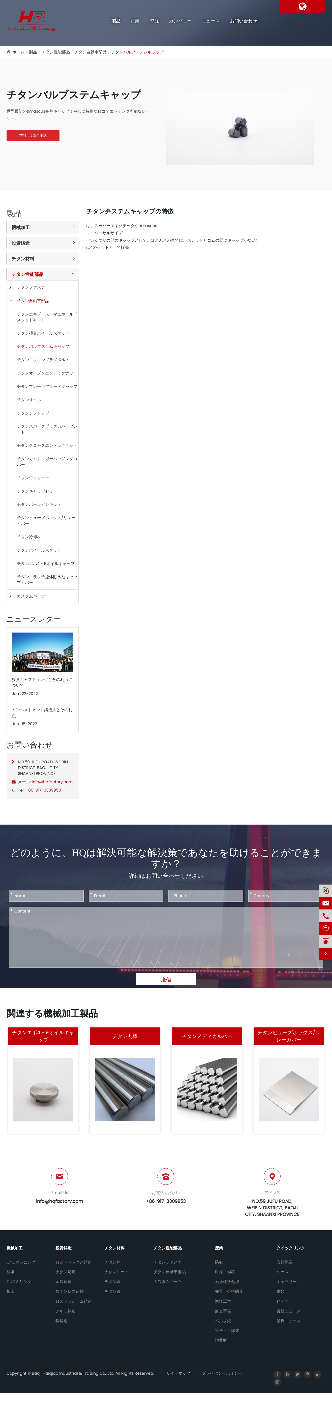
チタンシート (116, 1272)
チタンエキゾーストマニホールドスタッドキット (47, 317)
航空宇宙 (223, 1311)
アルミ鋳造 (65, 1311)
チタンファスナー (33, 287)
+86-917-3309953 (43, 790)
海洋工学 (223, 1301)
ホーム (18, 52)
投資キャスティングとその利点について (42, 682)
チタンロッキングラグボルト (43, 360)
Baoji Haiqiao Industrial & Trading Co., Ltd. (73, 1373)
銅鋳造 (61, 1321)
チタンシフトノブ (33, 413)
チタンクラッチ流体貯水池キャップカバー (47, 579)
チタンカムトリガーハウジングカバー (47, 461)
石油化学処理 (227, 1281)
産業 (135, 21)
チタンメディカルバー (207, 1036)
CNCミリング (19, 1281)
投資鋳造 (21, 243)
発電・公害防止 (229, 1291)
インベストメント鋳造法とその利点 (42, 713)
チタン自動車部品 (90, 52)
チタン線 (112, 1281)
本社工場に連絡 (33, 135)
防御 (219, 1262)
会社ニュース (289, 1311)
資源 (154, 21)
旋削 (11, 1272)
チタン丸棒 (125, 1036)
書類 (281, 1291)
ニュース (211, 21)
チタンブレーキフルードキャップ (47, 386)
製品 (115, 21)
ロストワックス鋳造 (73, 1262)
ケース (283, 1272)
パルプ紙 (223, 1321)
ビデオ (283, 1301)
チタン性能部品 (56, 52)
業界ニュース (289, 1321)
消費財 (221, 1340)
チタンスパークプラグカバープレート (47, 429)
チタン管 (112, 1291)
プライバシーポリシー (222, 1373)
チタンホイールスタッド (39, 550)
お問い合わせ (243, 21)
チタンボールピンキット (39, 504)
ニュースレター (34, 619)
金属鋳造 (63, 1281)
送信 (166, 979)
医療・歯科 (225, 1272)
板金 (11, 1291)
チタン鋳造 (65, 1272)
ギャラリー (287, 1281)
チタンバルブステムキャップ (137, 52)
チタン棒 (112, 1262)
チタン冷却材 (29, 537)
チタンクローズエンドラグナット (47, 445)
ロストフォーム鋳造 (73, 1301)
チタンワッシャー (33, 478)
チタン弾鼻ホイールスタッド (43, 333)
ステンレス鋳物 (69, 1291)
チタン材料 (23, 259)
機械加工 (21, 227)
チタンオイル (29, 400)
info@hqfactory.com (52, 782)
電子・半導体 (227, 1330)
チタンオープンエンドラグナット (47, 373)
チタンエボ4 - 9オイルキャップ (46, 564)
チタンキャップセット (37, 491)
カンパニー (180, 21)
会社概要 (285, 1262)
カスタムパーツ (31, 596)
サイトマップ (178, 1373)
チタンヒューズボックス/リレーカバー (46, 520)
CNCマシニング (21, 1262)
